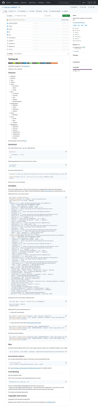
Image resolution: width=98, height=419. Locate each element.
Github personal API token (34, 322)
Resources (24, 2)
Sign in (84, 2)
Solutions (16, 2)
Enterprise (41, 2)
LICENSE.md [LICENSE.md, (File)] (12, 43)
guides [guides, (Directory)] (10, 29)
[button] (66, 152)
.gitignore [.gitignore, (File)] (11, 40)
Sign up (90, 2)
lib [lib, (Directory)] (9, 32)
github (75, 25)
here (25, 141)
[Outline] (68, 54)
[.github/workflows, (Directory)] (13, 23)
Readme (76, 28)
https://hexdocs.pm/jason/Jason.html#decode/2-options (25, 368)
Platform (9, 2)
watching (76, 36)
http (82, 25)
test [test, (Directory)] (10, 35)
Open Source (33, 2)
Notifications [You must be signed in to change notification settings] (73, 7)
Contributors (76, 62)
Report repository (77, 40)
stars (76, 34)
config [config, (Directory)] (10, 26)
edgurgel (7, 7)
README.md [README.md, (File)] (12, 46)
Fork (83, 7)
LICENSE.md (50, 402)
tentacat (14, 7)
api (78, 25)
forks (76, 38)
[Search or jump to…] (69, 2)
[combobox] (53, 16)
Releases (76, 44)
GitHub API (27, 66)
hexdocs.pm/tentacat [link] (80, 22)
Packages (75, 55)
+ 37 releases (76, 51)
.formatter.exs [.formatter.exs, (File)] (12, 37)
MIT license (76, 30)
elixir (86, 25)
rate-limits (48, 191)
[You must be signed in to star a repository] (92, 7)
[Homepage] (3, 2)
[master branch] (10, 16)
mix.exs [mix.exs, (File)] (10, 49)
